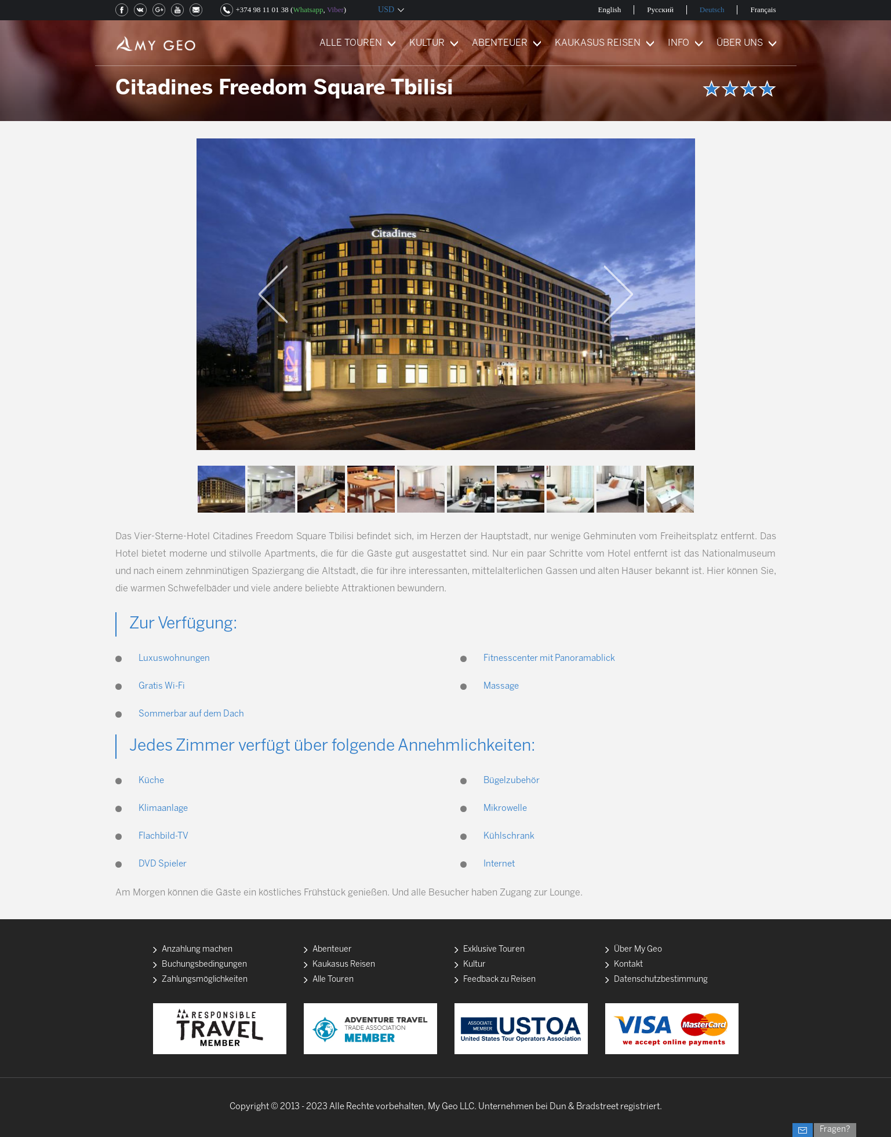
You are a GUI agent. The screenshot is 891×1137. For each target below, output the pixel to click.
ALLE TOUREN (350, 43)
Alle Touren (333, 980)
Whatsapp (308, 9)
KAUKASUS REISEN (598, 43)
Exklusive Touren (494, 949)
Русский (660, 9)
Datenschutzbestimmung (661, 980)
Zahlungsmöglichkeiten (205, 980)
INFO (678, 43)
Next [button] (618, 294)
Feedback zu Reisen (499, 980)
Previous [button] (273, 294)
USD (386, 9)
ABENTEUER (500, 43)
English (609, 9)
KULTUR (427, 43)
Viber (335, 9)
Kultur (474, 964)
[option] (446, 294)
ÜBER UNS (740, 43)
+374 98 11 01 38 (262, 9)
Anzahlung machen (197, 949)
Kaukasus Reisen (343, 964)
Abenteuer (332, 949)
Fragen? (835, 1130)
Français (763, 9)
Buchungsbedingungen (204, 964)
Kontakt (628, 964)
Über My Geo (638, 949)
